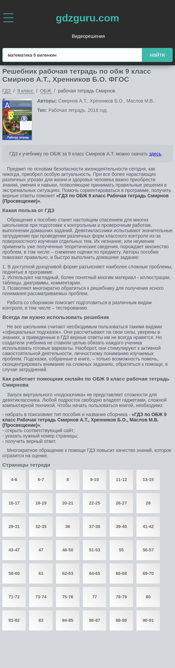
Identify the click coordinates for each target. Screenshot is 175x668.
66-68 (121, 573)
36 (67, 526)
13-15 (148, 479)
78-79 (121, 596)
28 (148, 503)
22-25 (94, 503)
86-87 (94, 620)
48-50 (67, 549)
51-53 (94, 549)
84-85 (67, 620)
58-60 (13, 573)
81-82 (13, 620)
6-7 (41, 479)
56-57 (148, 549)
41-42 (148, 526)
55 (121, 549)
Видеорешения (88, 36)
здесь (155, 153)
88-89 (121, 620)
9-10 (94, 479)
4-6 (14, 479)
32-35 (40, 526)
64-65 (94, 573)
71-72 (13, 596)
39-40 (121, 526)
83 (41, 620)
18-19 (40, 503)
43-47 (13, 549)
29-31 (13, 526)
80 (148, 596)
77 (94, 596)
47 (41, 549)
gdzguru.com (87, 17)
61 (41, 573)
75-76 (67, 596)
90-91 (148, 620)
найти (157, 55)
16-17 (13, 503)
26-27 (121, 503)
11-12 (121, 479)
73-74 (40, 596)
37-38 (94, 526)
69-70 (148, 573)
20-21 (67, 503)
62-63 (67, 573)
